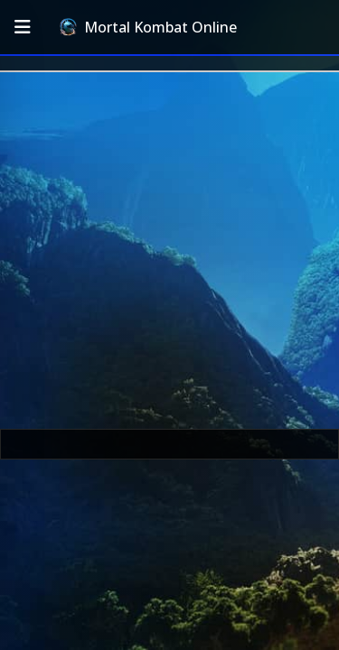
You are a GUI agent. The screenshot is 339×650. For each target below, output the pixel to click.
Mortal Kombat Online (148, 27)
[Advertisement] (169, 250)
